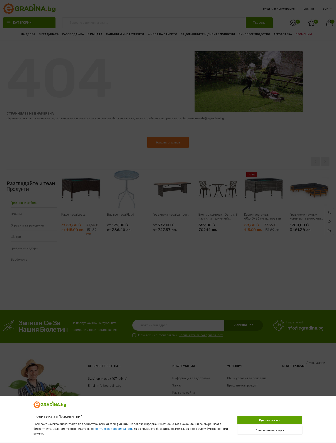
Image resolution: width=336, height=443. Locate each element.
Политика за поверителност (112, 428)
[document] (168, 417)
